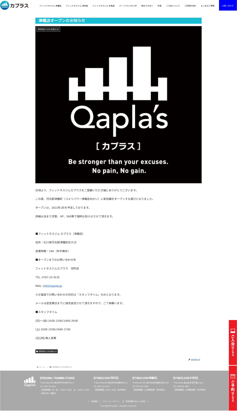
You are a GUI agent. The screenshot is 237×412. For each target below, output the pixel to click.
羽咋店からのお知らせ (46, 351)
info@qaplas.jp (52, 286)
